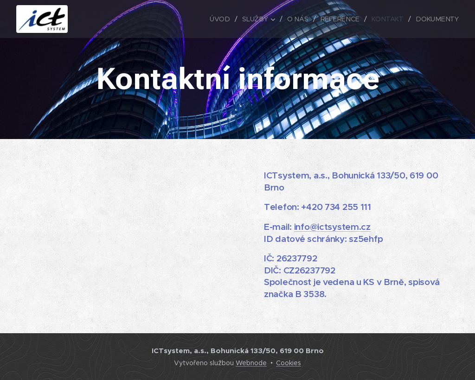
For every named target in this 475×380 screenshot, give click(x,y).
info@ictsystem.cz (332, 226)
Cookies (288, 363)
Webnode (251, 363)
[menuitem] (225, 19)
